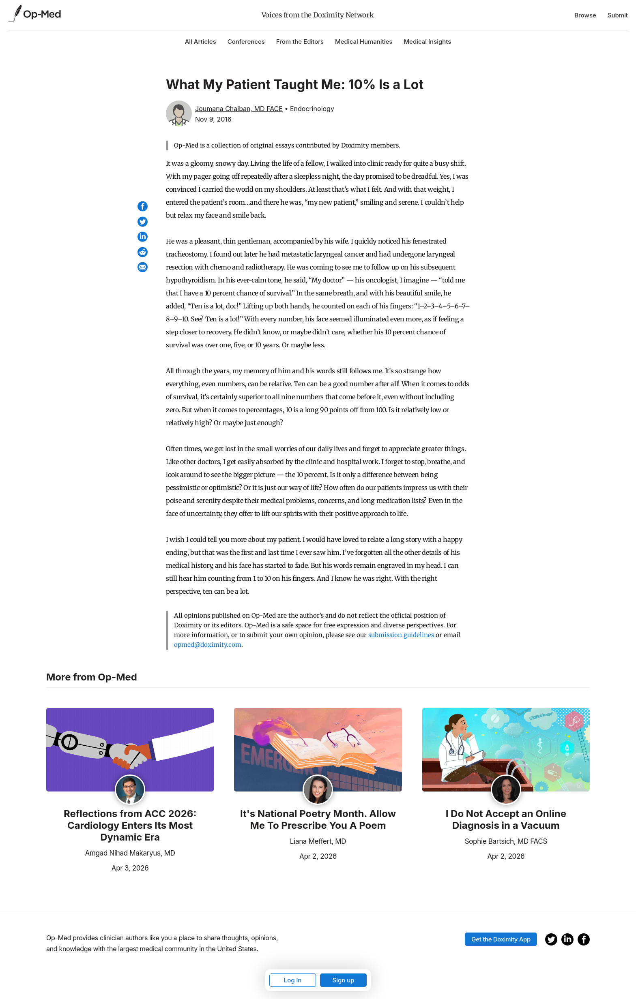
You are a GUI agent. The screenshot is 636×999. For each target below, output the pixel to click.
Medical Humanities (363, 42)
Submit (618, 15)
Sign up (343, 980)
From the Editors (300, 42)
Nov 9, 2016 (213, 119)
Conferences (246, 42)
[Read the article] (130, 750)
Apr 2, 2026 (285, 855)
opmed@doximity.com (207, 644)
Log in (293, 980)
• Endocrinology (309, 109)
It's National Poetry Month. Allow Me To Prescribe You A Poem (318, 819)
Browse (585, 15)
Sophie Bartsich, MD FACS (506, 841)
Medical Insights (427, 42)
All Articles (200, 42)
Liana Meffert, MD (318, 841)
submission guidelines (401, 635)
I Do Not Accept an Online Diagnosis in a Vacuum (506, 819)
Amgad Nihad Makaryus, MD (130, 853)
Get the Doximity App (501, 939)
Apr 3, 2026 (97, 867)
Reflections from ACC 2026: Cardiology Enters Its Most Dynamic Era (130, 825)
